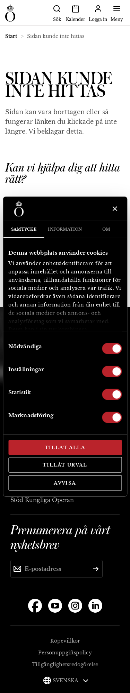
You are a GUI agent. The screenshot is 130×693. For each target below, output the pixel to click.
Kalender (75, 12)
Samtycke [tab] (23, 228)
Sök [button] (56, 12)
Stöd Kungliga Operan (42, 499)
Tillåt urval (65, 465)
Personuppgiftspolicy (65, 653)
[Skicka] (96, 569)
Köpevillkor (65, 641)
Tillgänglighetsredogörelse (65, 664)
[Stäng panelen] (114, 209)
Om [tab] (106, 228)
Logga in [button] (98, 12)
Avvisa (65, 483)
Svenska (70, 680)
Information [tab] (65, 228)
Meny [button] (117, 12)
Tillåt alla (65, 447)
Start (11, 36)
